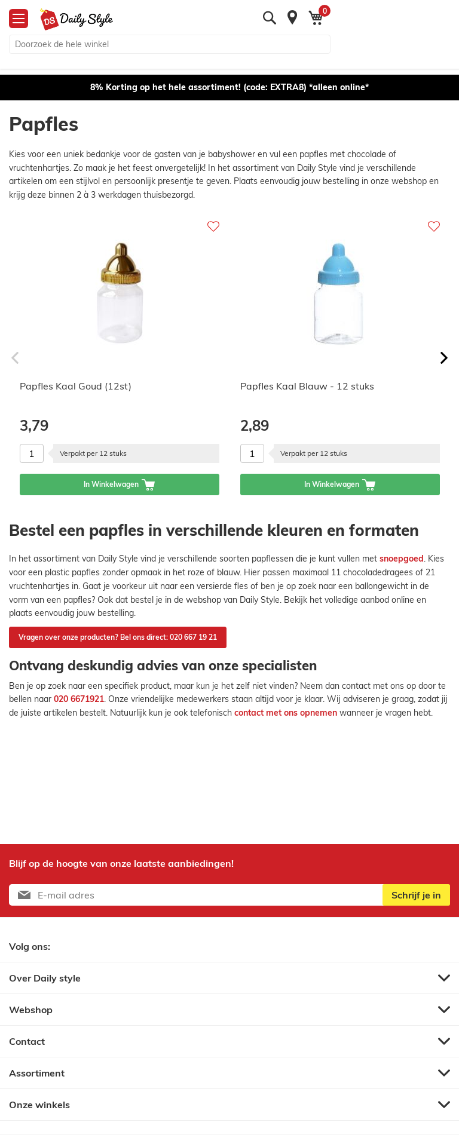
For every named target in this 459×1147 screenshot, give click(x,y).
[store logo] (72, 19)
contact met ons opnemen (285, 712)
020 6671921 (79, 699)
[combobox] (170, 44)
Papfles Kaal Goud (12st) (75, 386)
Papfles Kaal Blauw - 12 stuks (307, 386)
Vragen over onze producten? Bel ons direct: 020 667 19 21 (118, 637)
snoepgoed (402, 558)
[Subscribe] (416, 895)
